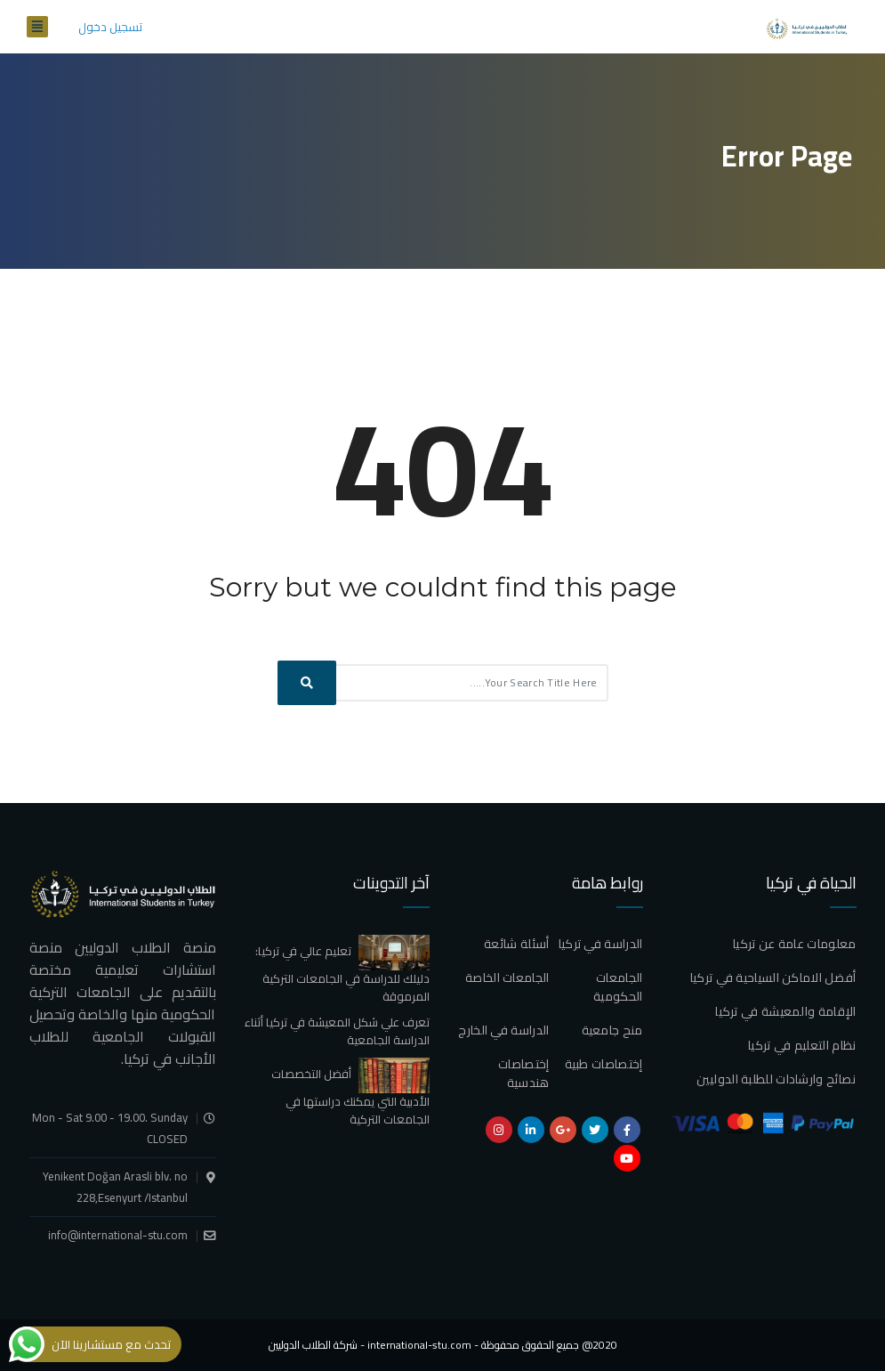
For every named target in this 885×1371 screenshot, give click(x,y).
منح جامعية (612, 1030)
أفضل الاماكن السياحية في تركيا (773, 977)
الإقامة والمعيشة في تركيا (785, 1011)
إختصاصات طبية (604, 1063)
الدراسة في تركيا (601, 943)
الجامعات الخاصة (507, 977)
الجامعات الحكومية (617, 987)
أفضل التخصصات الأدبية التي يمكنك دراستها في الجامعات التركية (350, 1096)
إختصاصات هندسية (523, 1073)
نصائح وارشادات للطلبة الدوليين (776, 1079)
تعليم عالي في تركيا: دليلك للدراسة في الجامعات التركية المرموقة (342, 973)
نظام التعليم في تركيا (802, 1045)
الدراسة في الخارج (503, 1030)
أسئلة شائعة (516, 943)
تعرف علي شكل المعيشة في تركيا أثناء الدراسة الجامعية (337, 1031)
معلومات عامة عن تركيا (794, 943)
